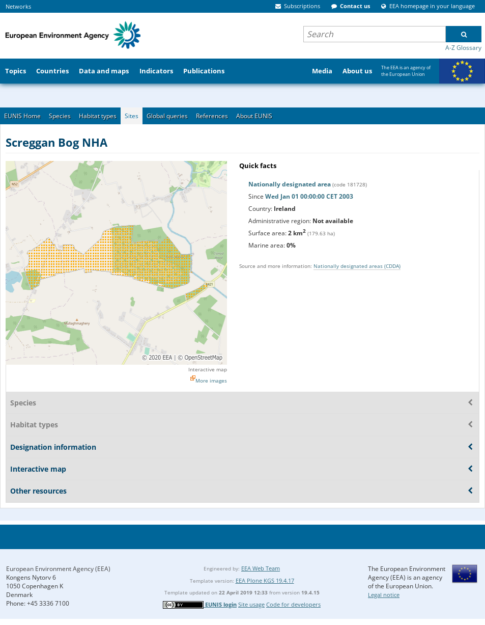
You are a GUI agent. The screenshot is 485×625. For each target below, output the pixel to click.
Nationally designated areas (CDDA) (357, 265)
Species (60, 116)
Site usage (251, 604)
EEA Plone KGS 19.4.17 (265, 580)
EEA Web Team (260, 568)
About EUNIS (254, 116)
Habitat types (98, 116)
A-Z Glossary (463, 47)
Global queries (167, 116)
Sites (131, 116)
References (212, 116)
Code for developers (293, 604)
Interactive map (207, 369)
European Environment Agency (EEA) (58, 568)
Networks (18, 6)
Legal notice (384, 595)
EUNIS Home (22, 116)
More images (211, 380)
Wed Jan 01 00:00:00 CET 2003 (309, 196)
